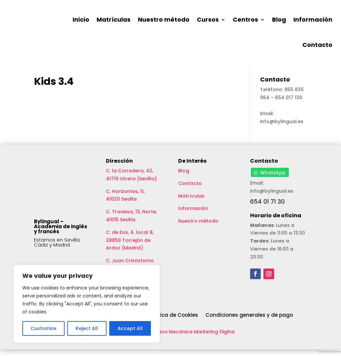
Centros (245, 19)
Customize (43, 328)
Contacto (317, 45)
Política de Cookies (173, 322)
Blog (279, 19)
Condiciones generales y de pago (249, 322)
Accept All (130, 328)
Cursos (208, 19)
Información (312, 19)
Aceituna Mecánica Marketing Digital (190, 338)
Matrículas (114, 19)
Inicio (81, 19)
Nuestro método (163, 19)
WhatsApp (273, 179)
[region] (86, 304)
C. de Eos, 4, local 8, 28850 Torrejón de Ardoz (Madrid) (130, 247)
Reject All (87, 328)
